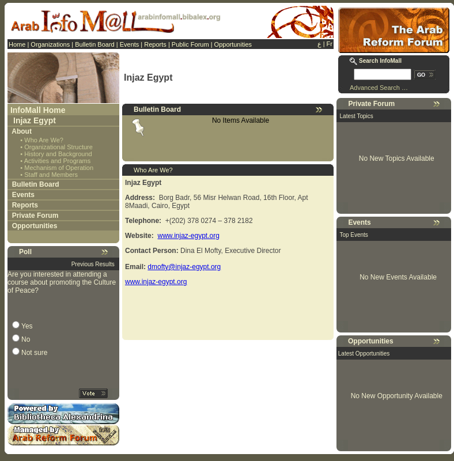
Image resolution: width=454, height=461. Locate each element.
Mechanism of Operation (58, 167)
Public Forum (190, 44)
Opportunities (233, 44)
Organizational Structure (58, 146)
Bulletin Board (95, 44)
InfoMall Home (38, 110)
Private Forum (35, 215)
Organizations (50, 44)
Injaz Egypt (34, 120)
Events (129, 44)
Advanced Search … (379, 87)
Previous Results (93, 264)
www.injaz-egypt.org (188, 236)
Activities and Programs (57, 160)
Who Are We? (43, 140)
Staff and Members (51, 174)
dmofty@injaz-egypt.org (184, 267)
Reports (155, 44)
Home (17, 44)
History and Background (58, 153)
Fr (329, 43)
